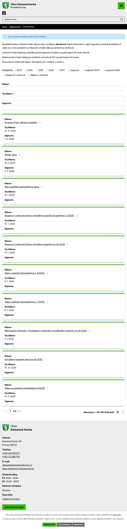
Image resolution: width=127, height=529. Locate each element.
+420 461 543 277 (11, 453)
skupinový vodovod (15, 75)
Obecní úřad (14, 26)
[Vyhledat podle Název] (63, 88)
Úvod (4, 26)
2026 (51, 70)
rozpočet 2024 (92, 70)
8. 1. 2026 (9, 281)
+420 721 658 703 (11, 456)
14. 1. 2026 (10, 223)
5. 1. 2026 (9, 338)
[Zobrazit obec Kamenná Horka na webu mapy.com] (14, 507)
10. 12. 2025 (10, 367)
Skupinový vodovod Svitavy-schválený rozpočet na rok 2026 (37, 244)
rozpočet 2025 (112, 70)
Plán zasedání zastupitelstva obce (24, 186)
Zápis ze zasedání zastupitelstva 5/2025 (27, 388)
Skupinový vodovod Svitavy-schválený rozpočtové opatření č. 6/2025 (41, 215)
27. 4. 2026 (10, 130)
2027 (62, 70)
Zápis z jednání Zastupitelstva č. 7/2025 (27, 301)
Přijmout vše (49, 524)
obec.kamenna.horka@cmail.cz (18, 468)
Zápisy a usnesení (39, 75)
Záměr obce (13, 154)
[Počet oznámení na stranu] (119, 412)
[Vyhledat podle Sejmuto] (63, 107)
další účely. (117, 515)
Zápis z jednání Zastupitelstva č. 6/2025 (27, 273)
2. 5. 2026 (9, 171)
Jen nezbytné (64, 524)
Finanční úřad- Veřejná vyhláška (23, 122)
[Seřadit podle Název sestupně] (10, 84)
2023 (19, 70)
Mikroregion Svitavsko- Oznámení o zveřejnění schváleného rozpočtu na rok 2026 (48, 330)
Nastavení (78, 524)
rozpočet (74, 70)
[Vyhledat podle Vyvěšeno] (63, 98)
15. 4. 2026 (10, 162)
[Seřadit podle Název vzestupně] (10, 83)
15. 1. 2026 (10, 195)
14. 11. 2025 (10, 396)
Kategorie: (7, 70)
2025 (40, 70)
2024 (29, 70)
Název (5, 84)
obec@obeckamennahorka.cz (17, 465)
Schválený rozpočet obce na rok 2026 (26, 359)
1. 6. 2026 (9, 139)
